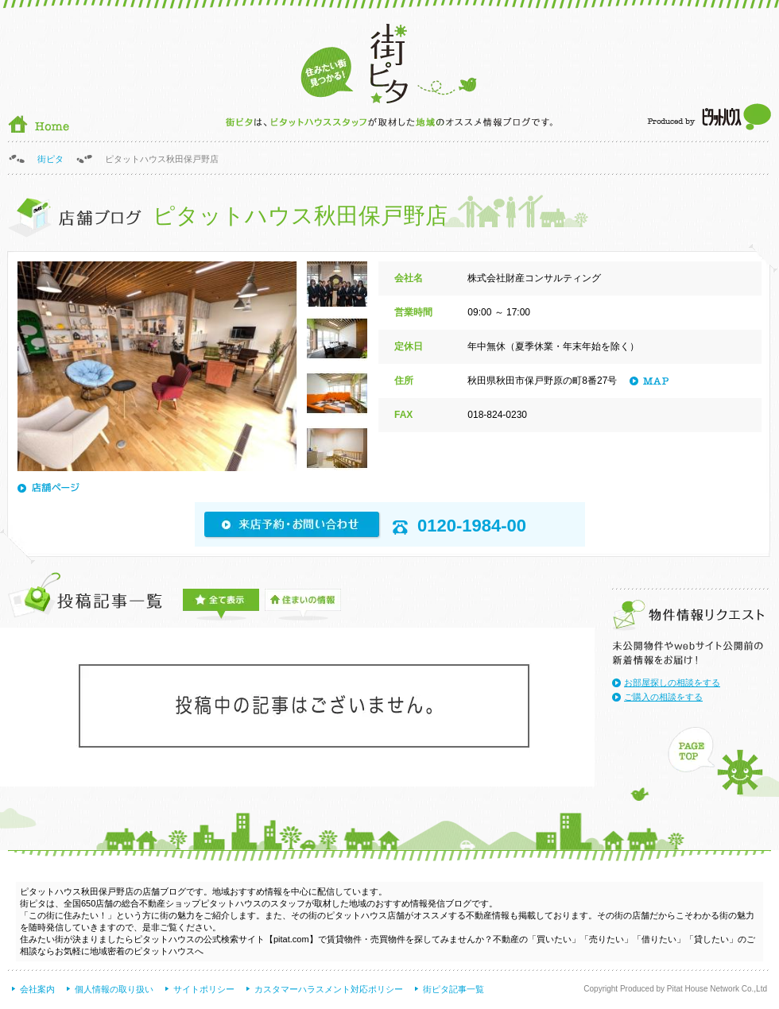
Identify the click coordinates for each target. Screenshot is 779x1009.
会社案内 (37, 989)
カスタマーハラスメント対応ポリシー (328, 989)
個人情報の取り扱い (114, 989)
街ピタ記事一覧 (453, 989)
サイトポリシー (203, 989)
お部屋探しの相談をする (672, 682)
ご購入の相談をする (663, 697)
